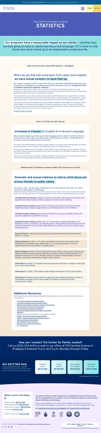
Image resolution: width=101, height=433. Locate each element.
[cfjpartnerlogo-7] (69, 412)
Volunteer (47, 408)
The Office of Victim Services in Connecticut (30, 307)
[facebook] (3, 426)
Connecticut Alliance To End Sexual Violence (30, 301)
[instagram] (8, 426)
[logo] (8, 7)
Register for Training (67, 408)
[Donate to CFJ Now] (89, 8)
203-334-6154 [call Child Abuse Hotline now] (24, 414)
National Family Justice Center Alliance (29, 324)
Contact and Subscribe (82, 408)
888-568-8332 (25, 407)
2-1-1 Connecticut (22, 326)
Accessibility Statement (32, 424)
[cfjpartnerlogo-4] (53, 412)
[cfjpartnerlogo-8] (77, 412)
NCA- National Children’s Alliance (27, 322)
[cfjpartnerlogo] (61, 412)
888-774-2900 (20, 402)
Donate (41, 408)
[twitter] (5, 426)
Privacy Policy (22, 424)
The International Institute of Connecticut (30, 309)
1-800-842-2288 (17, 409)
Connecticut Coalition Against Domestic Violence (32, 303)
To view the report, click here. (23, 111)
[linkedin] (11, 426)
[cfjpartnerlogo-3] (38, 412)
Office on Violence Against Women (27, 320)
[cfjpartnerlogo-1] (45, 412)
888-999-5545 (59, 370)
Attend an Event (55, 408)
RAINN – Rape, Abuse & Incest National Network (32, 316)
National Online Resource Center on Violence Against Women (36, 305)
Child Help (20, 312)
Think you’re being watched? (34, 2)
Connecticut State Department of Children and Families (34, 311)
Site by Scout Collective (44, 424)
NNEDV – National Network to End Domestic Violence (33, 318)
